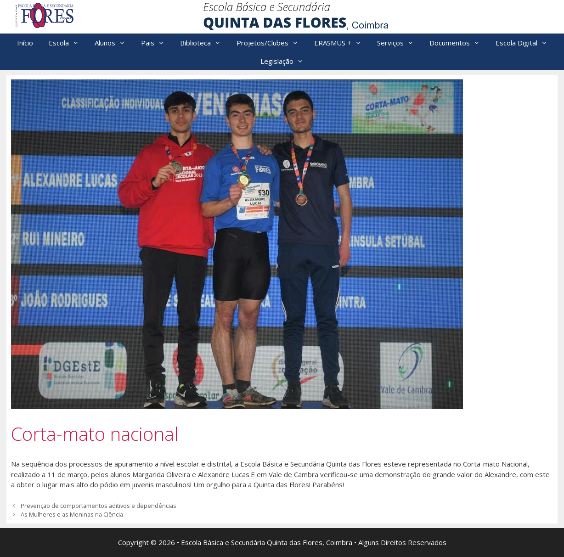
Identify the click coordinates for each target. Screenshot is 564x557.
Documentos (458, 43)
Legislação (285, 61)
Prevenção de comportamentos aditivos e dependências (98, 505)
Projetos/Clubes (271, 43)
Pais (156, 43)
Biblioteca (204, 43)
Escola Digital (525, 43)
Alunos (114, 43)
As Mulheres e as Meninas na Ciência (72, 514)
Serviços (399, 43)
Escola (68, 43)
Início (25, 42)
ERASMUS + (341, 43)
